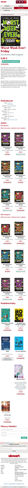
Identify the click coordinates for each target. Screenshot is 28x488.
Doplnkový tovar (7, 10)
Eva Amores (5, 55)
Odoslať (24, 437)
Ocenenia (3, 466)
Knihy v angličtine (21, 8)
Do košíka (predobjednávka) (11, 61)
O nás (16, 477)
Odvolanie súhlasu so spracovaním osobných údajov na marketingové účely (21, 473)
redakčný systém (9, 486)
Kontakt (16, 479)
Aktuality (2, 465)
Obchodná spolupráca (19, 476)
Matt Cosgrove (17, 55)
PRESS (2, 473)
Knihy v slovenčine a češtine (7, 8)
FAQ (2, 471)
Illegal (7, 351)
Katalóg (2, 468)
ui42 (24, 486)
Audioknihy (21, 5)
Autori (2, 470)
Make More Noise (20, 379)
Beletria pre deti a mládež (12, 119)
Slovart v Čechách (18, 480)
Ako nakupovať (18, 465)
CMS (18, 486)
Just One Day (7, 415)
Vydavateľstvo (7, 5)
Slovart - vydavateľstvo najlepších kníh (14, 483)
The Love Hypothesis (20, 351)
